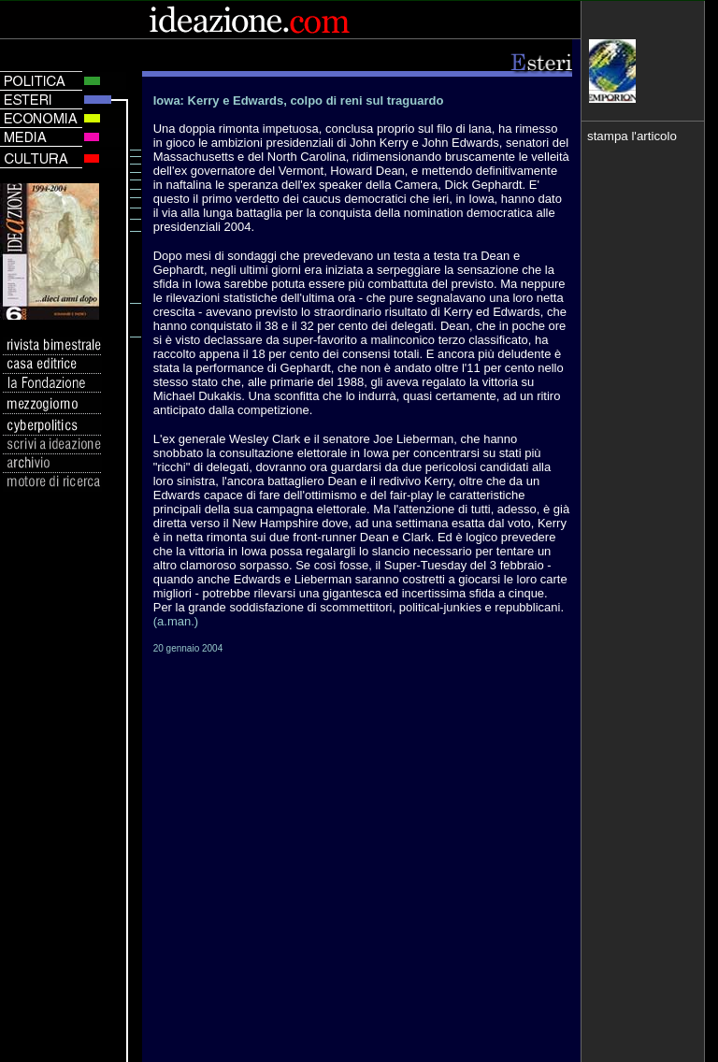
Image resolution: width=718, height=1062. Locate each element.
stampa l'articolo (632, 136)
